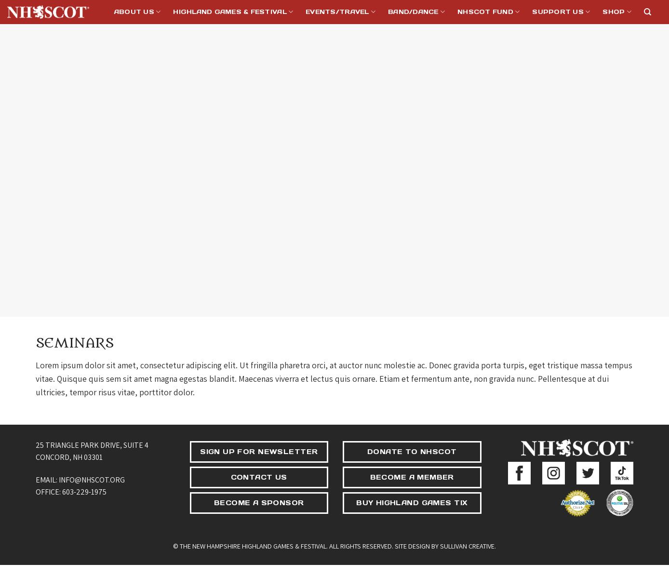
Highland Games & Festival (233, 11)
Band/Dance (416, 11)
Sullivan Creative (467, 545)
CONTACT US (259, 477)
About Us (137, 11)
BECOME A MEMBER (412, 477)
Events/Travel (340, 11)
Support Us (561, 11)
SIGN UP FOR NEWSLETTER (259, 451)
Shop (616, 11)
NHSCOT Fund (488, 11)
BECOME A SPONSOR (259, 502)
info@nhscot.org (92, 480)
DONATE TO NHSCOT (412, 451)
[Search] (647, 12)
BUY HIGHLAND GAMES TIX (412, 502)
